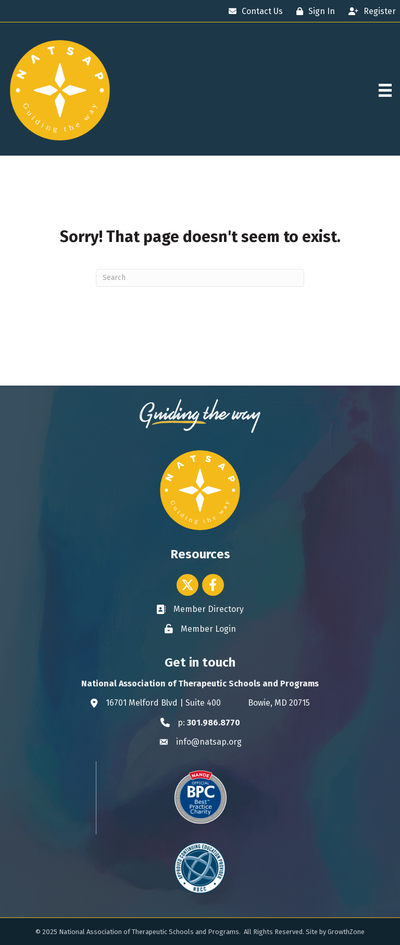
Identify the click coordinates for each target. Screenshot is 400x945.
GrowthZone (346, 932)
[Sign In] (313, 11)
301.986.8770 (213, 722)
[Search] (200, 278)
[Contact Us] (253, 11)
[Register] (369, 11)
